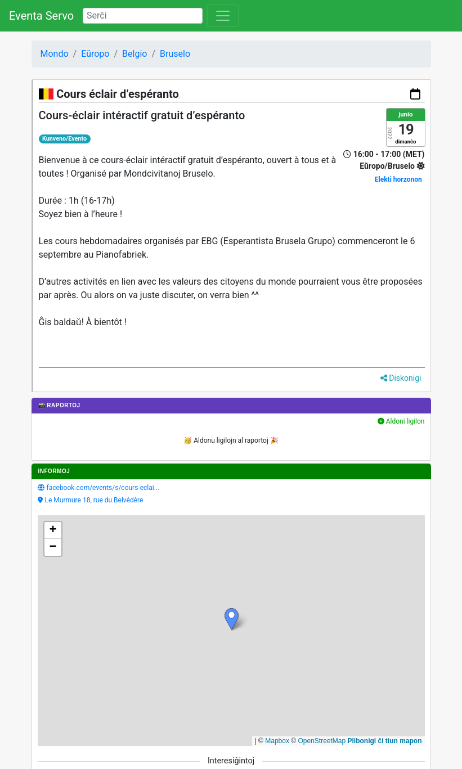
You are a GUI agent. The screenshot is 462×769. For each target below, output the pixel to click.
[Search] (143, 16)
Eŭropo (95, 53)
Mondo (55, 53)
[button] (232, 619)
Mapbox (277, 741)
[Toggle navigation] (223, 16)
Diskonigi (400, 378)
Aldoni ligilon (401, 421)
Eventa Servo (41, 16)
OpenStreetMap (322, 741)
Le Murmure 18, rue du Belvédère (94, 500)
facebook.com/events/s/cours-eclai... (103, 488)
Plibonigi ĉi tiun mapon (385, 741)
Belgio (134, 53)
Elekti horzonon (398, 179)
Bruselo (175, 53)
